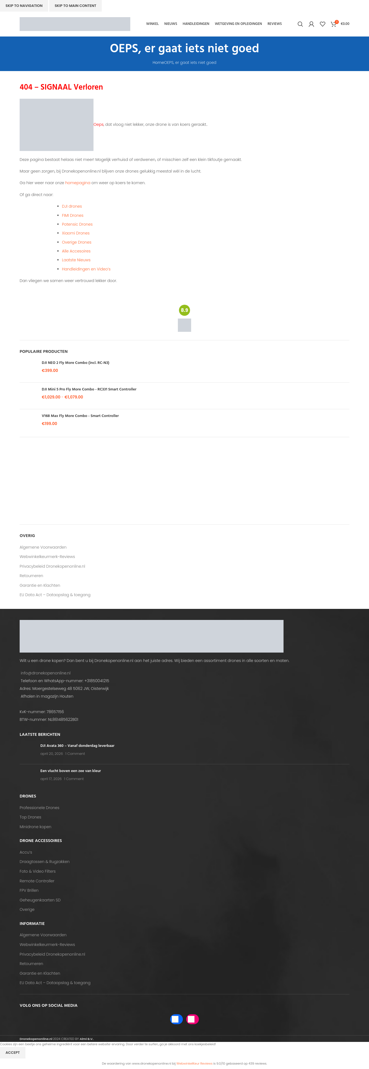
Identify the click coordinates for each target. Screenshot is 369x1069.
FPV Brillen (29, 890)
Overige (27, 909)
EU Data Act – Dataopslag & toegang (55, 595)
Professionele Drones (39, 807)
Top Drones (30, 817)
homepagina (77, 183)
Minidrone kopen (35, 827)
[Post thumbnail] (28, 751)
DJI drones (72, 206)
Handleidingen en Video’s (86, 269)
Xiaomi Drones (76, 233)
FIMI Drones (73, 215)
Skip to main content (75, 5)
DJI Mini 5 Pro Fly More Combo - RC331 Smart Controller (89, 389)
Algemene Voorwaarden (43, 547)
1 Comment (75, 753)
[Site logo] (75, 24)
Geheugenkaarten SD (40, 900)
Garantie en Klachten (40, 585)
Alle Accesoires (76, 251)
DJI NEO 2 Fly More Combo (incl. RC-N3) (75, 363)
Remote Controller (37, 881)
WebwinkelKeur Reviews (194, 1063)
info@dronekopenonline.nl (46, 673)
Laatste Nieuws (76, 260)
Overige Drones (76, 242)
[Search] (300, 24)
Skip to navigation (24, 5)
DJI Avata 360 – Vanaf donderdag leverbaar (77, 746)
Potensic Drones (77, 224)
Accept (13, 1052)
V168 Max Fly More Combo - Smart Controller (80, 416)
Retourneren (31, 575)
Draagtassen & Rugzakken (45, 861)
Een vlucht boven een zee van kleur (70, 771)
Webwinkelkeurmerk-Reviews (47, 556)
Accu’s (26, 852)
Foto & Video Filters (38, 871)
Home (158, 62)
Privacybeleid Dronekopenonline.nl (52, 566)
